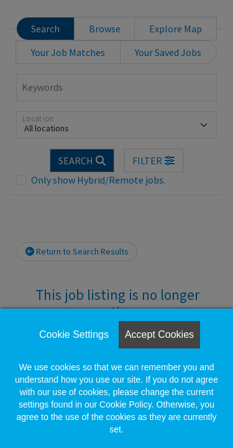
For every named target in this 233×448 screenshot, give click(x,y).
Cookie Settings (74, 334)
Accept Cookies (159, 334)
